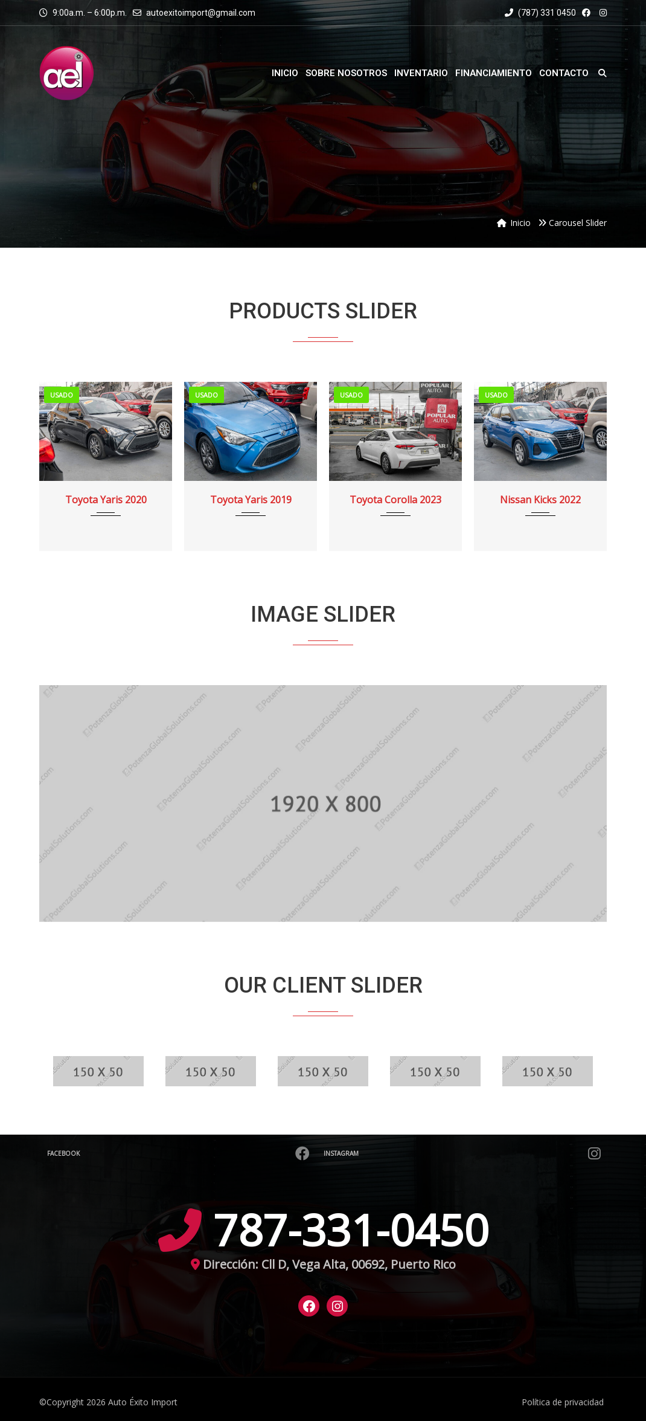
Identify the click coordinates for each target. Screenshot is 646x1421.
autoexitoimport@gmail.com (200, 13)
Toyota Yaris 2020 (106, 499)
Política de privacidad (563, 1402)
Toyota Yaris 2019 (251, 499)
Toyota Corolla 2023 (395, 499)
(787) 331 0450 (540, 13)
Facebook (179, 1153)
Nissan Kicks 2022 (540, 499)
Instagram (463, 1153)
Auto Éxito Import (142, 1402)
